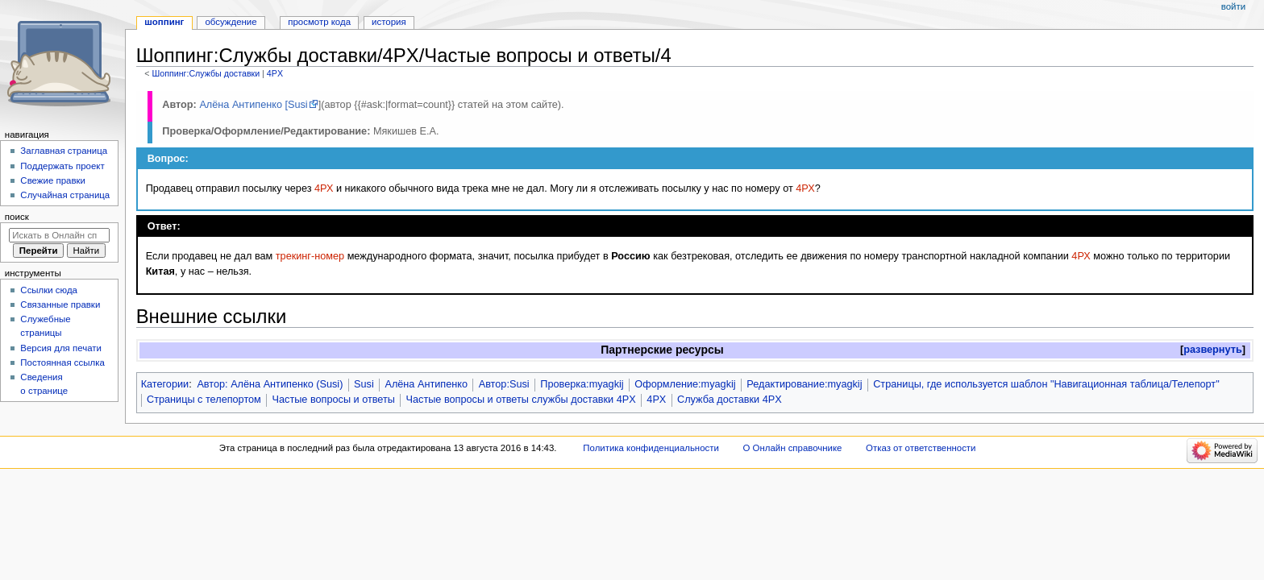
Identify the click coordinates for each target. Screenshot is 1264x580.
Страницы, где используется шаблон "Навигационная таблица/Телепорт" (1046, 384)
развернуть (1212, 349)
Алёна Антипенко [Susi (253, 104)
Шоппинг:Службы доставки (206, 73)
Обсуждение (230, 22)
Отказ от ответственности (920, 448)
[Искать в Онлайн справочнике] (59, 235)
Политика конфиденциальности (651, 448)
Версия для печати (61, 348)
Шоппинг (164, 22)
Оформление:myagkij (684, 384)
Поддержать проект (62, 166)
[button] (1212, 350)
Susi (364, 384)
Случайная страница (65, 195)
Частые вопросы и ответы (333, 399)
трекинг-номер (310, 256)
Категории (165, 384)
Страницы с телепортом (204, 399)
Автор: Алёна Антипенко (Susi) (270, 384)
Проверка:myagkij (581, 384)
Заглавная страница (63, 150)
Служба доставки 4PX (729, 399)
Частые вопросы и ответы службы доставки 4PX (521, 399)
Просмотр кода (319, 22)
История (389, 22)
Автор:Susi (504, 384)
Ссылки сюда (48, 290)
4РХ (323, 188)
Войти (1233, 6)
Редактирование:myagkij (804, 384)
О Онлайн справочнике (792, 448)
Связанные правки (60, 304)
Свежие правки (52, 180)
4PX (275, 73)
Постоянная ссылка (62, 362)
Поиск (17, 217)
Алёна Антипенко (426, 384)
